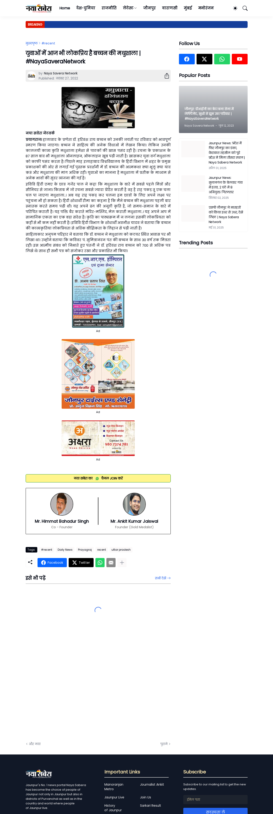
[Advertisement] (71, 686)
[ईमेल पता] (215, 799)
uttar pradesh (121, 550)
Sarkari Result (150, 805)
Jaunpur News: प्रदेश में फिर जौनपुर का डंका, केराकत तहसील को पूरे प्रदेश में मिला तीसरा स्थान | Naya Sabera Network (227, 153)
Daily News (65, 550)
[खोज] (243, 8)
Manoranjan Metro (113, 786)
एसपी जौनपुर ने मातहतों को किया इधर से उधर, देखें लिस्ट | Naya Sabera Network (226, 214)
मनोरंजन (206, 8)
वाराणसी (169, 8)
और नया (35, 744)
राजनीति (109, 8)
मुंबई (188, 8)
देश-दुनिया (85, 8)
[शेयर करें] (165, 75)
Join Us (145, 797)
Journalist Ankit (152, 784)
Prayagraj (85, 550)
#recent (48, 43)
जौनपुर (149, 8)
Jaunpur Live (114, 797)
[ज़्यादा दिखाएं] (122, 562)
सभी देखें (160, 578)
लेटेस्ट (128, 8)
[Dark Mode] (233, 8)
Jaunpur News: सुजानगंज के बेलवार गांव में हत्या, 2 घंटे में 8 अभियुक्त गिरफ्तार (226, 184)
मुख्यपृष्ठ (32, 43)
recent (101, 550)
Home (64, 8)
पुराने (164, 744)
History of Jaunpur (113, 807)
